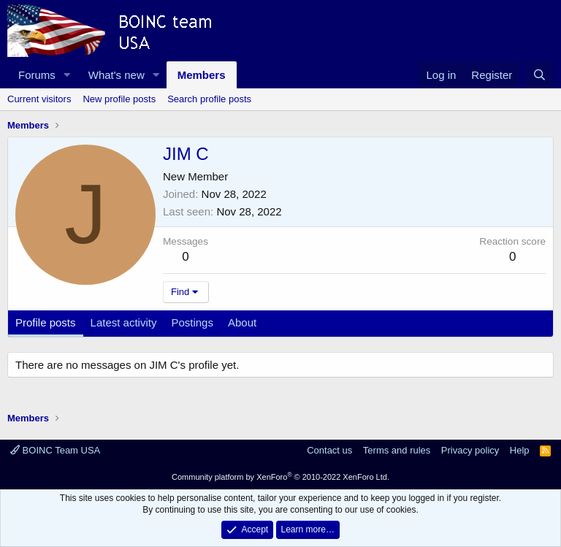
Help (520, 450)
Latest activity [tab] (124, 322)
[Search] (539, 74)
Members (202, 75)
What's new (116, 75)
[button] (67, 74)
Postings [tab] (192, 322)
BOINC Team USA (55, 450)
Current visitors (39, 98)
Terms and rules (396, 450)
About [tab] (242, 322)
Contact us (329, 450)
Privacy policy (470, 450)
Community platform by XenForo (280, 477)
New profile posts (119, 98)
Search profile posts (209, 98)
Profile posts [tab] (45, 322)
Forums (37, 75)
